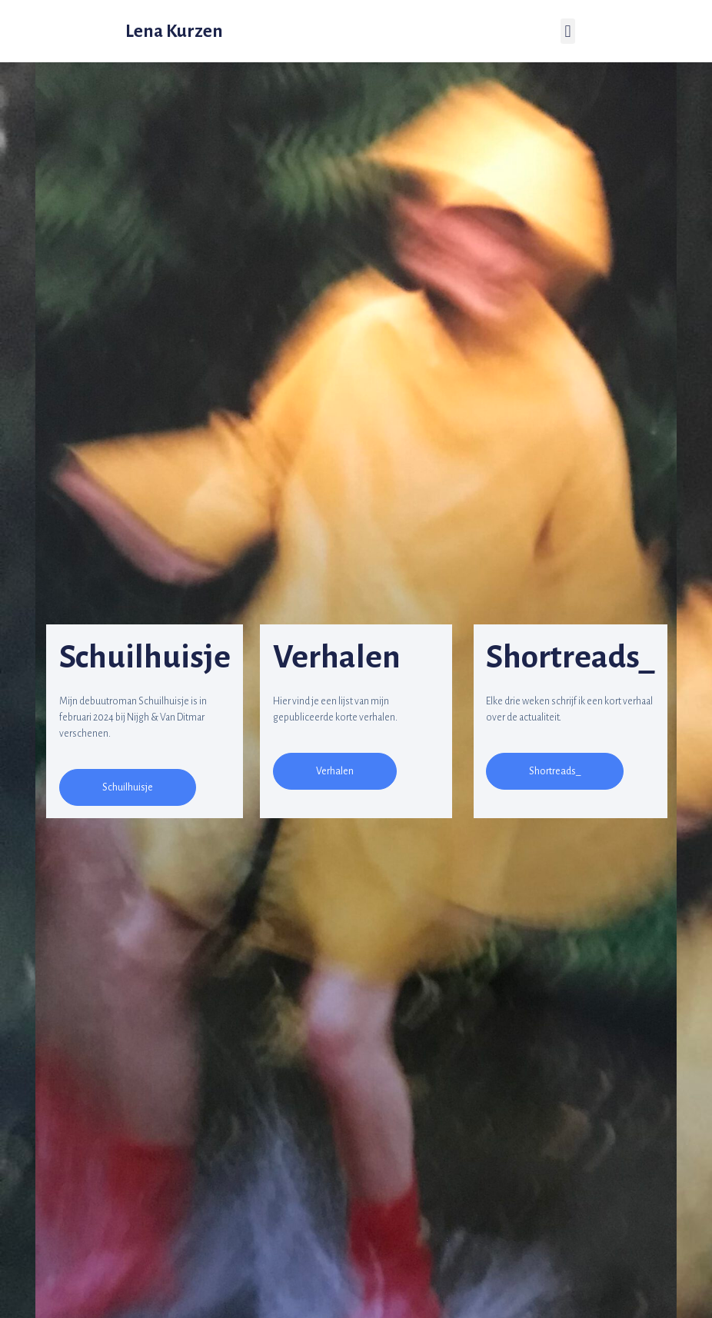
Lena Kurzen (174, 31)
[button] (127, 787)
